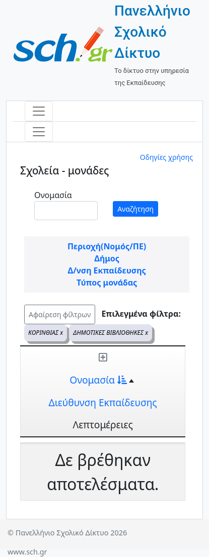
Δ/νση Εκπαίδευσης (106, 270)
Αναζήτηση (135, 209)
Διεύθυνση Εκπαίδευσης (103, 402)
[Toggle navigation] (39, 111)
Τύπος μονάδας (107, 282)
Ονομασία (53, 195)
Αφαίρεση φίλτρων (60, 314)
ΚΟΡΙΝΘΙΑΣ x (45, 332)
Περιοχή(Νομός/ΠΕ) (106, 246)
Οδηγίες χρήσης (166, 157)
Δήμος (106, 258)
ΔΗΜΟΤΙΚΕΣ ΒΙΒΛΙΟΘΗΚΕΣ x (110, 332)
